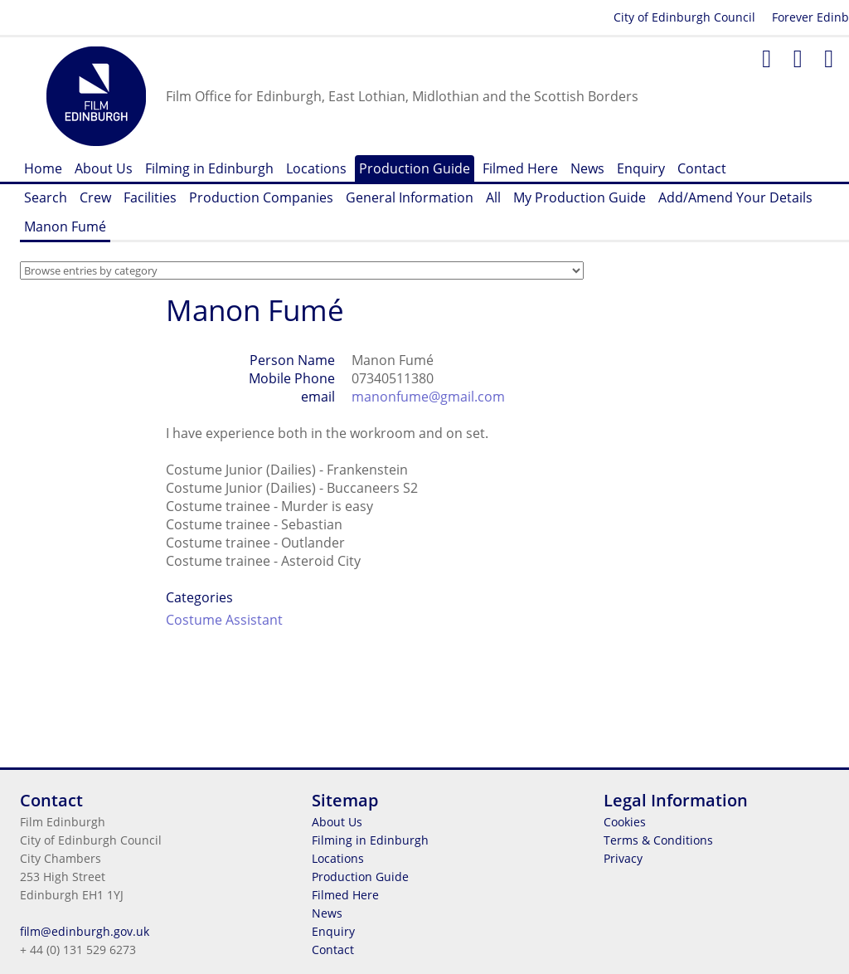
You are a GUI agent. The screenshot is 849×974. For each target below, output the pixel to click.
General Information (409, 197)
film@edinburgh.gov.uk (84, 931)
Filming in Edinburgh (209, 168)
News (587, 168)
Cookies (625, 822)
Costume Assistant (224, 620)
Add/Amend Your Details (735, 197)
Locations (316, 168)
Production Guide (414, 168)
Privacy (623, 858)
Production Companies (261, 197)
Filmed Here (520, 168)
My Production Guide (579, 197)
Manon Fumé (65, 226)
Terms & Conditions (658, 840)
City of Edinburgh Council (684, 17)
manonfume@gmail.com (428, 396)
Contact (701, 168)
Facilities (150, 197)
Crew (95, 197)
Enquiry (641, 168)
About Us (104, 168)
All (493, 197)
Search (45, 197)
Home (43, 168)
